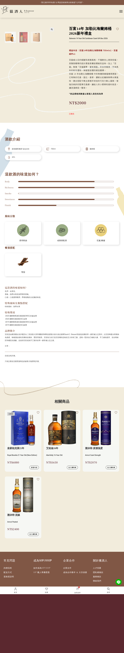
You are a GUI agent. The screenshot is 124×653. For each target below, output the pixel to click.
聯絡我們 (97, 581)
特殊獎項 (10, 312)
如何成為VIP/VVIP (41, 568)
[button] (52, 29)
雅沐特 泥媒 (13, 515)
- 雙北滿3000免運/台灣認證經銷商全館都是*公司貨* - (62, 2)
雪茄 (23, 272)
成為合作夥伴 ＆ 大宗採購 (75, 572)
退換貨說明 (9, 576)
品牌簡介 (10, 331)
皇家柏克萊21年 (15, 448)
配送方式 (8, 572)
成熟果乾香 (62, 240)
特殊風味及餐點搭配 (16, 303)
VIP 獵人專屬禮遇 (41, 572)
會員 (15, 592)
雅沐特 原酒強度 (94, 448)
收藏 (46, 592)
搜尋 (108, 592)
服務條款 (97, 576)
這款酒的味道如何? (15, 287)
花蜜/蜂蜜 (101, 240)
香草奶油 (23, 240)
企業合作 (67, 568)
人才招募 (97, 568)
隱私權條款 (98, 572)
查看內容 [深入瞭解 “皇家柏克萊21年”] (34, 467)
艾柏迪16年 (52, 448)
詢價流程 (8, 568)
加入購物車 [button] (72, 467)
